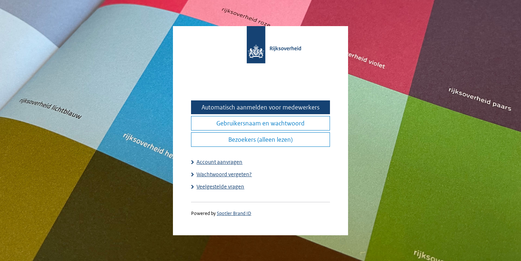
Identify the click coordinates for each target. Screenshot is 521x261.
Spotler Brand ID (234, 213)
